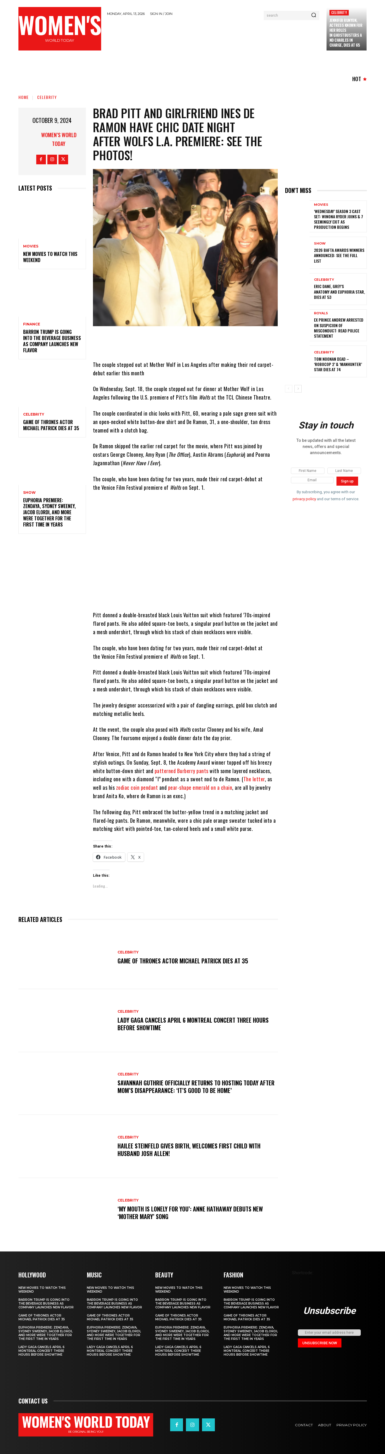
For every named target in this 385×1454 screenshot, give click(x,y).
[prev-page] (288, 389)
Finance (31, 324)
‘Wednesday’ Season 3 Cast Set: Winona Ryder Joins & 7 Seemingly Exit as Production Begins (338, 219)
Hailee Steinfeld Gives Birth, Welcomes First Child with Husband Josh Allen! (189, 1149)
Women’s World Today (59, 139)
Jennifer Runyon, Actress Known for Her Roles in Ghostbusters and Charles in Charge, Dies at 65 (345, 32)
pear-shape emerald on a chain (199, 787)
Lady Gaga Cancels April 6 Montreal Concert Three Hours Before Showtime (193, 1024)
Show (29, 492)
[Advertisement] (213, 35)
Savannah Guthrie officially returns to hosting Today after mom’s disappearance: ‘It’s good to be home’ (196, 1086)
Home (23, 97)
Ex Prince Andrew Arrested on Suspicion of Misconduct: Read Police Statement (338, 328)
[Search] (313, 15)
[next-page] (298, 389)
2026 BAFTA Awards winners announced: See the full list (339, 255)
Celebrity (339, 12)
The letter (254, 779)
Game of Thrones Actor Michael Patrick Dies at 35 (51, 425)
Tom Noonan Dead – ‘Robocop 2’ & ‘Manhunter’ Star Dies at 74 (338, 364)
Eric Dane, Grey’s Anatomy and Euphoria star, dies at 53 (339, 291)
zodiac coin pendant (137, 787)
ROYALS (321, 313)
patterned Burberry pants (181, 771)
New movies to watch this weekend (50, 257)
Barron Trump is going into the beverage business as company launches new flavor (52, 340)
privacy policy (304, 498)
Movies (30, 246)
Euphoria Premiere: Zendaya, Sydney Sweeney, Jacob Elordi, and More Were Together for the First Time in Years (49, 512)
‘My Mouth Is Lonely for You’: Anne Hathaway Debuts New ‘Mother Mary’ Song (190, 1212)
